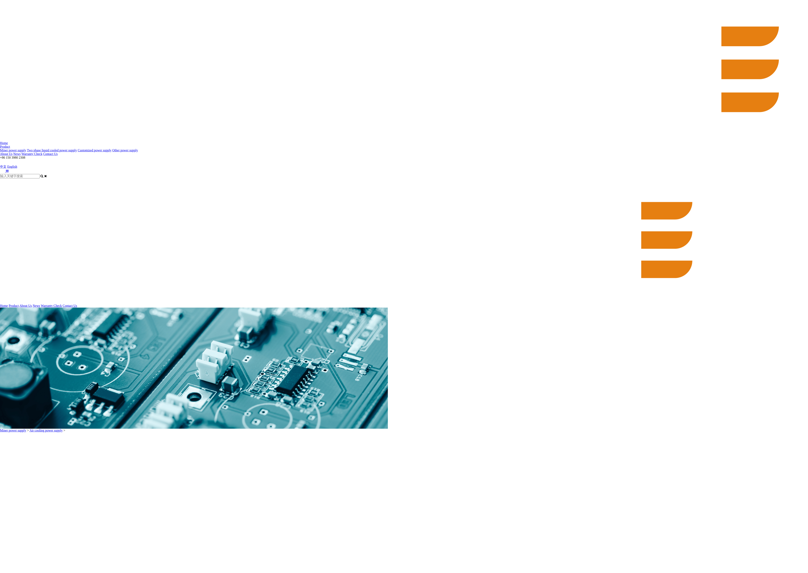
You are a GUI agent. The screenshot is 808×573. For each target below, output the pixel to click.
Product (5, 146)
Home (4, 143)
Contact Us (50, 154)
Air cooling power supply (46, 430)
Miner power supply (13, 150)
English (12, 166)
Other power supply (125, 150)
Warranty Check (31, 154)
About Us (6, 154)
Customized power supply (95, 150)
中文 (3, 166)
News (17, 154)
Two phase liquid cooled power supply (52, 150)
